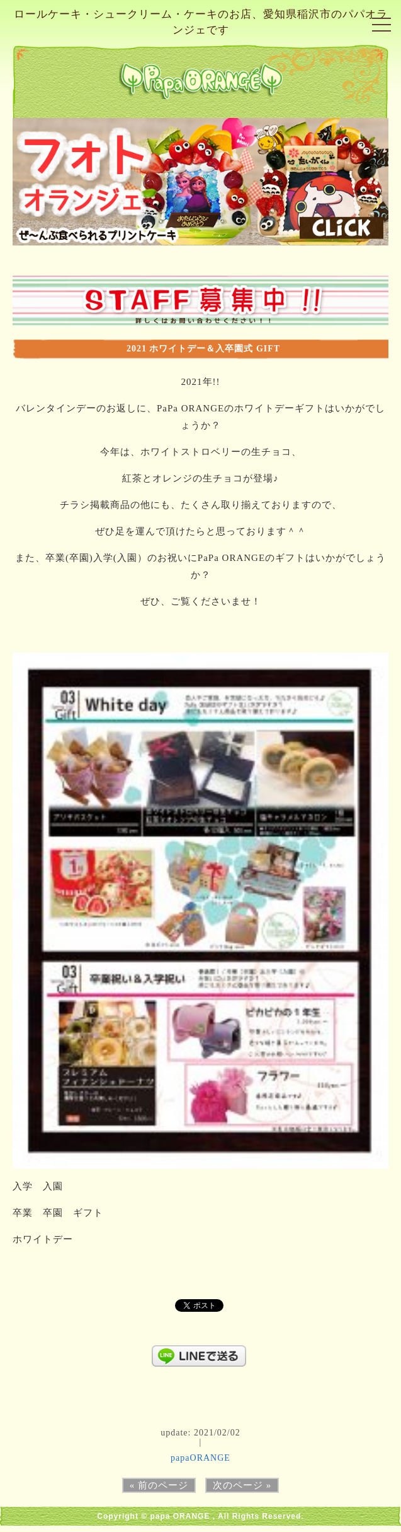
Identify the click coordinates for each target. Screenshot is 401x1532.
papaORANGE (200, 1458)
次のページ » (242, 1485)
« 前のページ (159, 1485)
